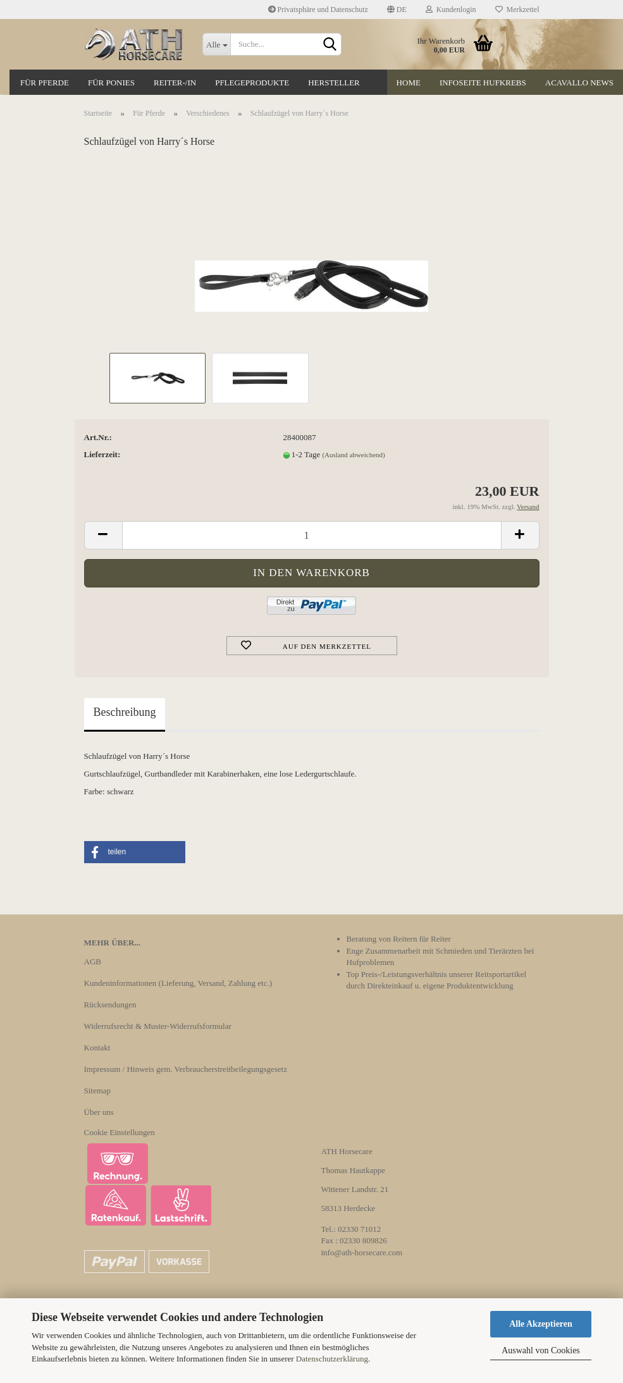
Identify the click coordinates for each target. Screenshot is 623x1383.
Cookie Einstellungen (119, 1132)
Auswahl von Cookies (541, 1350)
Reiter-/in (175, 82)
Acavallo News (579, 82)
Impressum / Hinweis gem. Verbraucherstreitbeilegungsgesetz (185, 1069)
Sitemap (97, 1090)
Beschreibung (125, 712)
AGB (92, 961)
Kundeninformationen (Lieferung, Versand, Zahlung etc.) (178, 983)
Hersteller (334, 82)
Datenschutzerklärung (332, 1358)
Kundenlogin (451, 9)
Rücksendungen (110, 1004)
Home (409, 82)
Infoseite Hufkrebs (483, 82)
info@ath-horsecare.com (362, 1252)
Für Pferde (44, 82)
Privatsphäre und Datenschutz (318, 9)
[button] (134, 852)
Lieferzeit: (102, 454)
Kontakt (97, 1047)
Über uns (99, 1112)
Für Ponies (111, 82)
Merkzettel (517, 9)
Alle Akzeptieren (540, 1324)
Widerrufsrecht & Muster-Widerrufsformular (157, 1026)
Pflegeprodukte (252, 82)
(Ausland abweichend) (353, 454)
